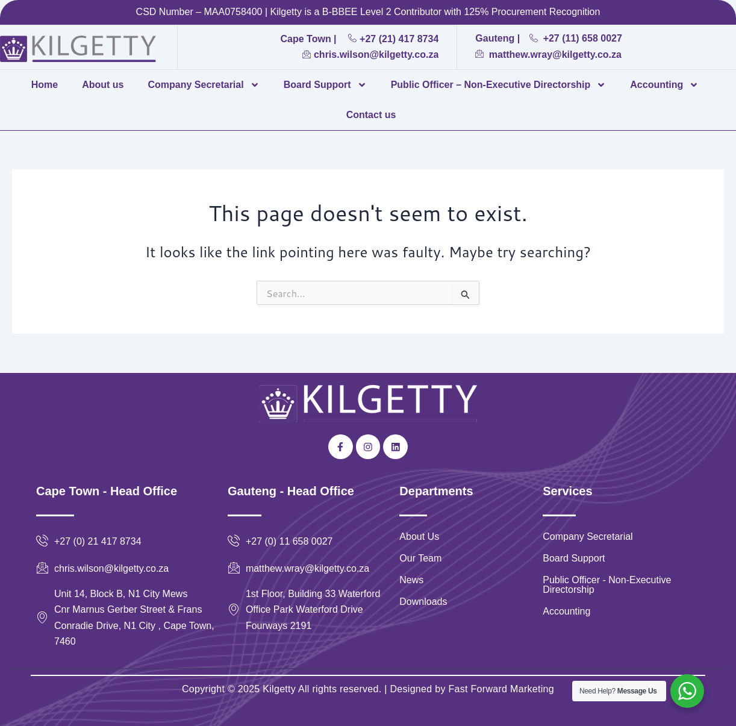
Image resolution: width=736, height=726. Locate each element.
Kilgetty (279, 689)
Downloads (423, 601)
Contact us (371, 115)
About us (102, 85)
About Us (419, 536)
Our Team (420, 558)
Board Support (325, 85)
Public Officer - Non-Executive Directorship (607, 585)
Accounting (664, 85)
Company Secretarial (203, 85)
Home (44, 85)
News (411, 580)
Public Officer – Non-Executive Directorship (499, 85)
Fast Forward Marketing (500, 689)
